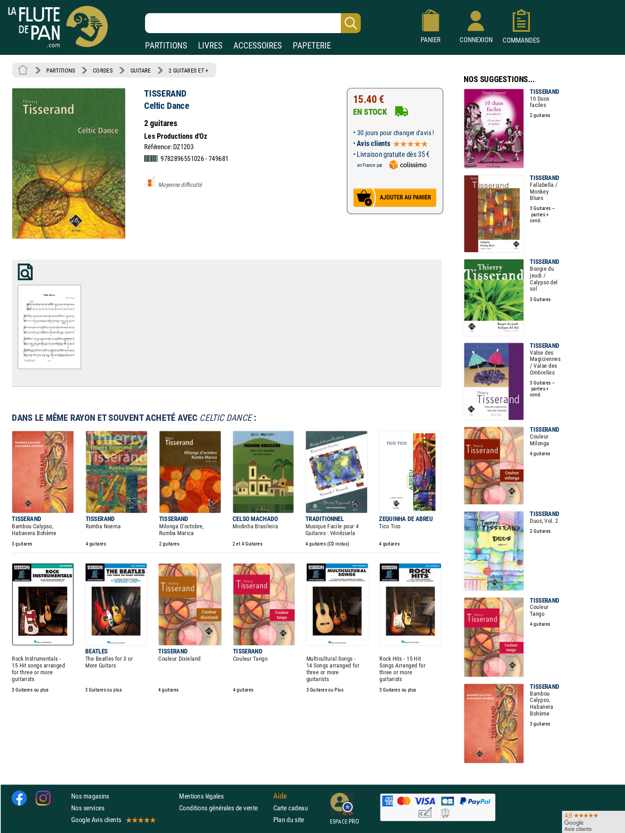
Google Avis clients (113, 819)
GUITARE (141, 70)
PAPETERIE (312, 45)
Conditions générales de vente (224, 808)
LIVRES (210, 45)
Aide (280, 795)
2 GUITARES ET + (188, 70)
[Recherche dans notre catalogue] (253, 23)
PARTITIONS (166, 45)
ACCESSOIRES (257, 45)
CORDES (102, 70)
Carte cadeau (290, 808)
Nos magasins (90, 796)
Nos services (87, 808)
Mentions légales (201, 796)
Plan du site (288, 819)
